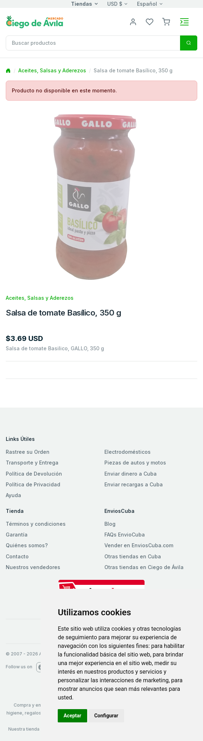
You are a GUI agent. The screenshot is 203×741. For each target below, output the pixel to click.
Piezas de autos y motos (135, 462)
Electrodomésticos (127, 452)
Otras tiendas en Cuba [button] (132, 556)
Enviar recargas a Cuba (133, 484)
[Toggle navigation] (184, 22)
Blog (109, 524)
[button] (166, 21)
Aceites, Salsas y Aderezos (52, 70)
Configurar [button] (106, 715)
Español (147, 4)
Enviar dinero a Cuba (130, 474)
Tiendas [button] (81, 4)
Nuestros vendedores (33, 567)
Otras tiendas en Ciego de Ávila (144, 567)
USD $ (114, 4)
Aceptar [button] (72, 715)
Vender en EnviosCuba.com (138, 545)
